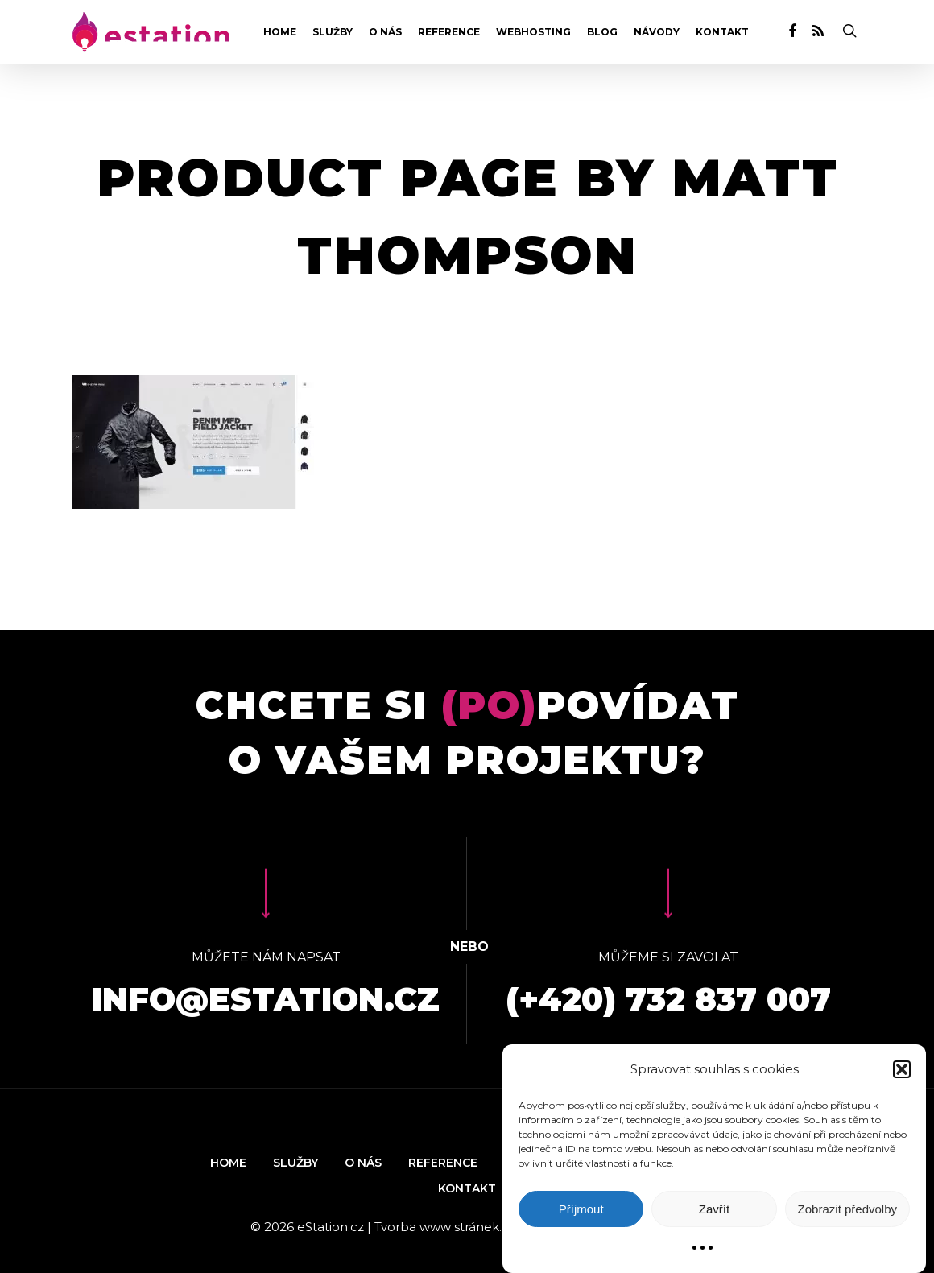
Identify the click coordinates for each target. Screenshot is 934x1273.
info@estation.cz (266, 999)
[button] (902, 1069)
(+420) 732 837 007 (668, 999)
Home (279, 32)
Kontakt (722, 32)
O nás (385, 32)
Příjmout (581, 1209)
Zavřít (714, 1209)
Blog (602, 32)
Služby (332, 32)
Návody (657, 32)
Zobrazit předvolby (847, 1209)
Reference (449, 32)
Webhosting (533, 32)
